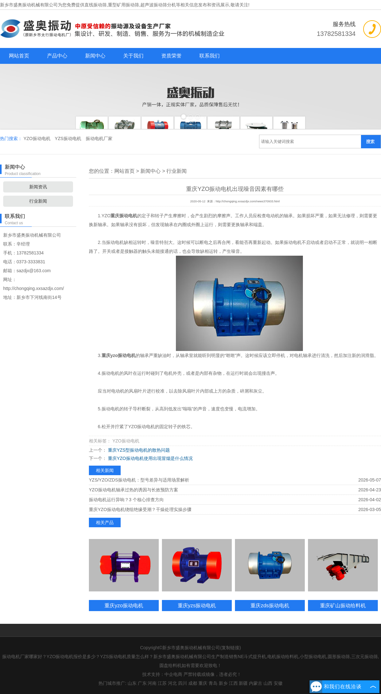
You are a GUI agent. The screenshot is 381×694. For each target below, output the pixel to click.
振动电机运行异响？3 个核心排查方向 (126, 499)
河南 (152, 683)
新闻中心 (95, 55)
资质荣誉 (171, 55)
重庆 (202, 683)
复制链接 (230, 647)
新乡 (223, 683)
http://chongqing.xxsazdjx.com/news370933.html (248, 201)
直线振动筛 (95, 4)
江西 (233, 683)
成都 (192, 683)
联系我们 (209, 55)
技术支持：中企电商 (162, 674)
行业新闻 (38, 201)
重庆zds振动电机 (270, 605)
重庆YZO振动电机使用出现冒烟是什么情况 (150, 458)
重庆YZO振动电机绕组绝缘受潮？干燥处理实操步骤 (140, 509)
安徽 (278, 683)
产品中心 (57, 55)
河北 (172, 683)
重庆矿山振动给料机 (343, 605)
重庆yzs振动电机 (197, 605)
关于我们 (133, 55)
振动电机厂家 (99, 138)
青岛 (213, 683)
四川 (182, 683)
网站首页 (19, 55)
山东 (132, 683)
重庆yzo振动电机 (123, 605)
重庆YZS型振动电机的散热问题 (138, 450)
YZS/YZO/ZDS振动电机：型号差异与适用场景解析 (139, 479)
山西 (268, 683)
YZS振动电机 (69, 138)
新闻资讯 (38, 186)
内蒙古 (255, 683)
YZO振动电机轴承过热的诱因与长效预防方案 (133, 489)
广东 (142, 683)
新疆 (243, 683)
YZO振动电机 (37, 138)
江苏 (162, 683)
